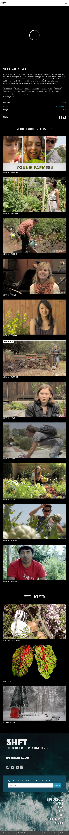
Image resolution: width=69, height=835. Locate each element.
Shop (60, 807)
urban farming (17, 94)
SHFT (3, 3)
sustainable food (43, 91)
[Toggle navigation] (66, 2)
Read (60, 811)
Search (59, 823)
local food (6, 91)
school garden (31, 91)
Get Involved (56, 819)
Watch (59, 803)
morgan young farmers (19, 91)
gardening (58, 88)
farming (44, 88)
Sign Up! (57, 785)
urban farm (7, 94)
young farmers (28, 94)
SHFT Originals (55, 799)
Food (64, 103)
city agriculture (8, 88)
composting (36, 88)
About (59, 815)
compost (27, 88)
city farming (18, 88)
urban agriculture (54, 91)
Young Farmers (61, 106)
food (51, 88)
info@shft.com (17, 758)
